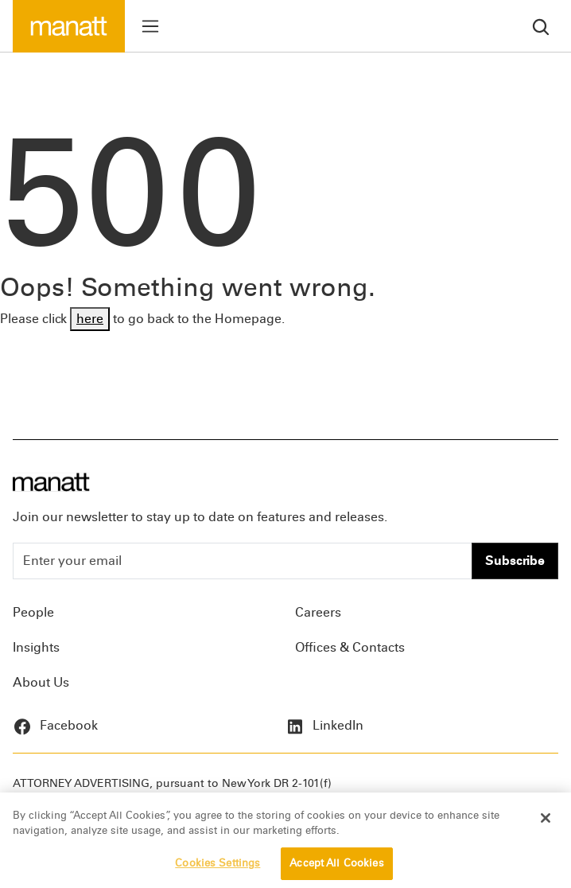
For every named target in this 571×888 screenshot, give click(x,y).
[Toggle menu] (150, 26)
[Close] (545, 822)
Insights (36, 647)
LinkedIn (324, 725)
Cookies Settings (217, 868)
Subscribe (515, 560)
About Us (41, 682)
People (33, 612)
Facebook (55, 725)
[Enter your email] (242, 561)
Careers (318, 612)
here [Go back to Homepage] (89, 318)
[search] (541, 25)
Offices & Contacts (350, 647)
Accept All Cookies (336, 868)
